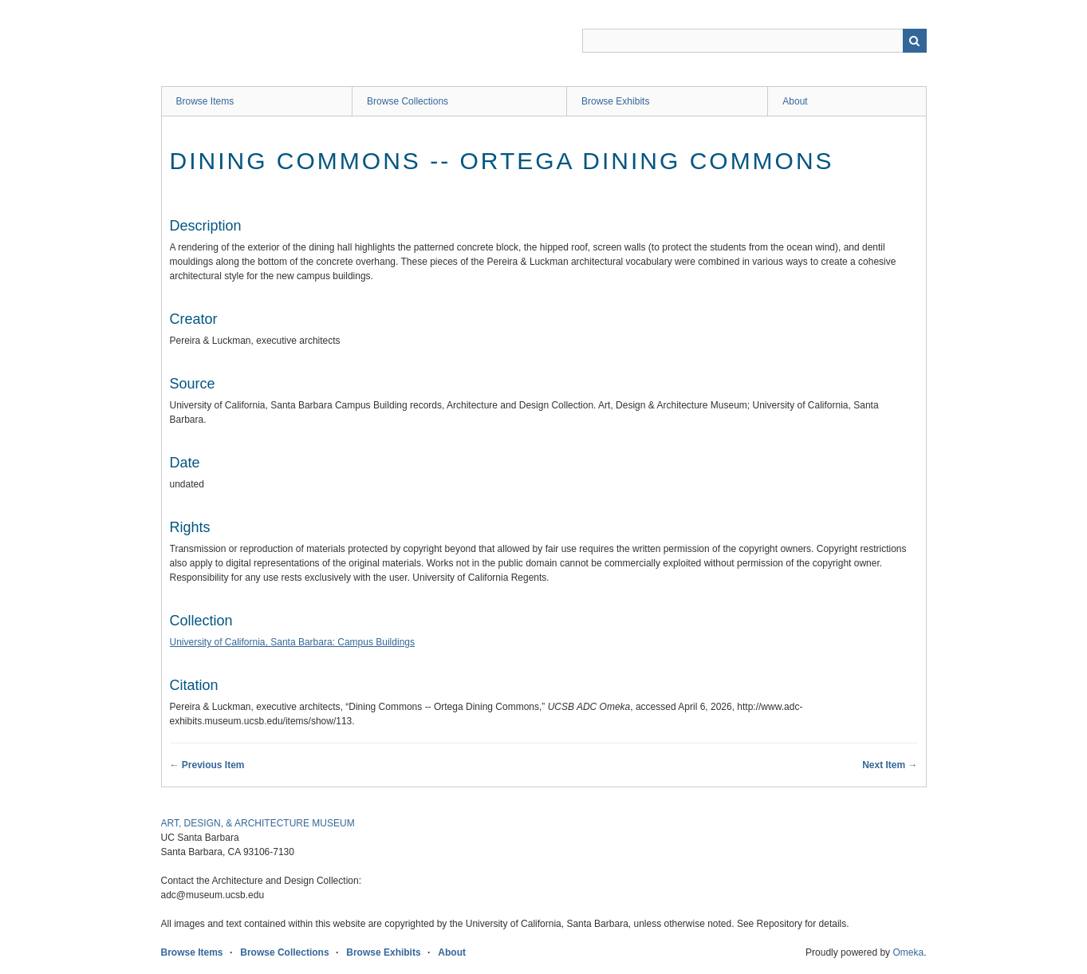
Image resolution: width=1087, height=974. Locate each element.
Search (915, 41)
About (794, 101)
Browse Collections (407, 101)
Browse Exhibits (615, 101)
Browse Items (205, 101)
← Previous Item (207, 765)
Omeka (908, 952)
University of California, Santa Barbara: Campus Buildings (292, 642)
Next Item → (889, 765)
